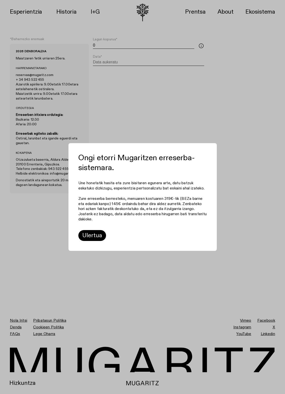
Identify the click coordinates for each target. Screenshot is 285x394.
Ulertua (92, 235)
